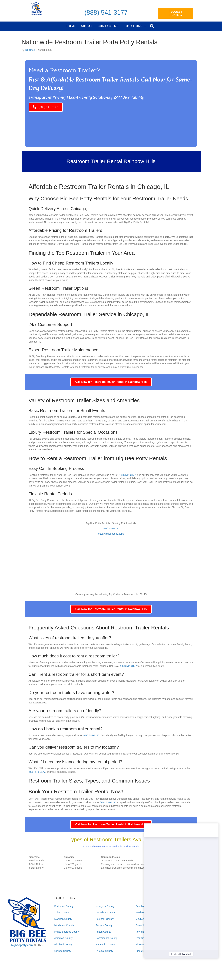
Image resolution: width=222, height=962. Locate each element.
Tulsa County (61, 912)
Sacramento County (106, 938)
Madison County (63, 919)
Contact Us (108, 26)
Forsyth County (104, 925)
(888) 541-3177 (106, 12)
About (86, 26)
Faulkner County (105, 919)
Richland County (63, 944)
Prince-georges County (66, 931)
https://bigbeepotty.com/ (111, 533)
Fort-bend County (64, 906)
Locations (133, 26)
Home (71, 26)
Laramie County (104, 951)
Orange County (62, 951)
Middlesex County (64, 925)
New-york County (105, 906)
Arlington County (63, 938)
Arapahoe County (105, 912)
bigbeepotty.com (22, 945)
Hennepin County (105, 944)
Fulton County (103, 931)
